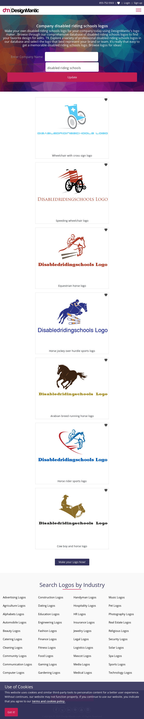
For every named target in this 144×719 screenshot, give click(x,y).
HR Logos (80, 614)
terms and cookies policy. (48, 701)
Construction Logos (50, 597)
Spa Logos (115, 656)
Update (72, 77)
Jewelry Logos (82, 631)
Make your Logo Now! (72, 562)
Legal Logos (81, 639)
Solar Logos (116, 647)
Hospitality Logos (85, 605)
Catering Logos (12, 639)
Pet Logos (115, 605)
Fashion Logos (47, 631)
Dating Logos (46, 605)
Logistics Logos (83, 647)
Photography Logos (121, 614)
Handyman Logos (85, 597)
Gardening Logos (49, 672)
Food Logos (45, 656)
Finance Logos (47, 639)
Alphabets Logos (13, 614)
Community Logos (15, 656)
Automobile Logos (14, 622)
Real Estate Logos (120, 622)
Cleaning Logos (12, 647)
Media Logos (82, 664)
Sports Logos (117, 664)
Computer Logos (13, 672)
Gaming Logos (47, 664)
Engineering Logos (50, 622)
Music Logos (117, 597)
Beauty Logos (11, 631)
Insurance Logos (84, 622)
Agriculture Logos (14, 605)
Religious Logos (119, 631)
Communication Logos (17, 664)
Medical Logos (83, 672)
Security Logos (118, 639)
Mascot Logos (82, 656)
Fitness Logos (47, 647)
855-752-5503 (106, 3)
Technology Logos (120, 672)
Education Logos (48, 614)
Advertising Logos (14, 597)
